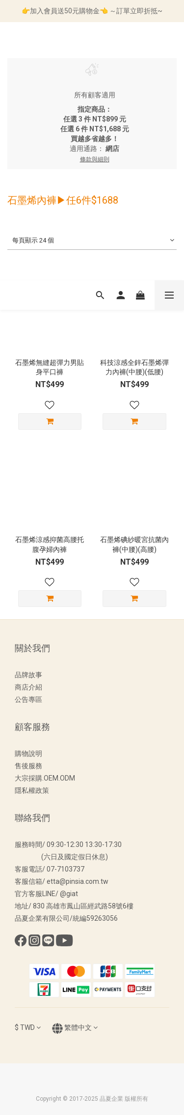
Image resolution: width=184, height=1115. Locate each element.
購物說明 (28, 753)
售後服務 (28, 766)
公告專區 (28, 699)
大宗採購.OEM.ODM (45, 778)
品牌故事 (28, 675)
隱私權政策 (32, 790)
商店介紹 (28, 687)
